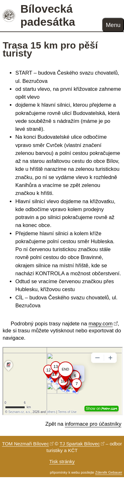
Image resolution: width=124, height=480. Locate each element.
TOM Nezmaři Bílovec (25, 443)
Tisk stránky (62, 461)
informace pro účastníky (93, 424)
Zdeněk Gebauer (108, 472)
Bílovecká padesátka (47, 15)
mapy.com (101, 324)
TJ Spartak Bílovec (79, 443)
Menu (113, 25)
